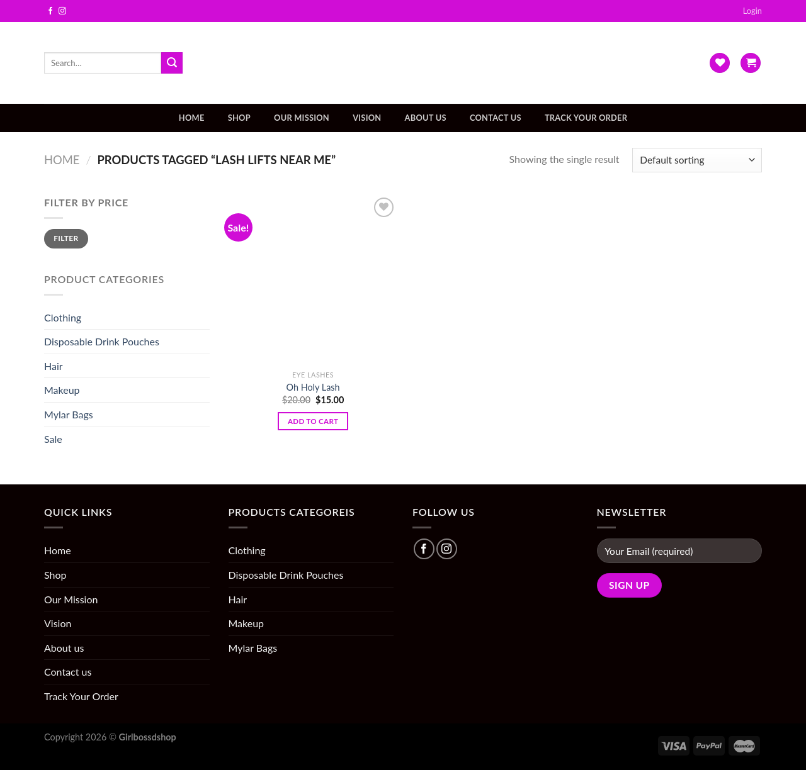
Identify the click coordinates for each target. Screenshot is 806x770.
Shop (239, 118)
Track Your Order (586, 118)
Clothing (62, 317)
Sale (53, 439)
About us (425, 118)
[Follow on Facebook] (50, 11)
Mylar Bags (68, 414)
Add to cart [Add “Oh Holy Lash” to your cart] (313, 421)
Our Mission (301, 118)
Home (192, 118)
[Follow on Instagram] (62, 11)
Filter (66, 238)
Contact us (495, 118)
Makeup (62, 390)
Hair (53, 366)
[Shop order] (697, 160)
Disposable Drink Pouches (101, 341)
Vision (367, 118)
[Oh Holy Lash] (313, 279)
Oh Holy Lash (313, 387)
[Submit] (172, 63)
